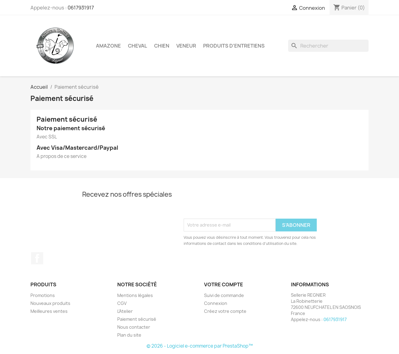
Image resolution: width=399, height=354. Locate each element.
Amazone (108, 45)
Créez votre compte (225, 311)
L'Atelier (125, 311)
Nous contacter (133, 327)
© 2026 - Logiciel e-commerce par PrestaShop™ (200, 346)
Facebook (37, 258)
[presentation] (230, 204)
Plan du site (129, 335)
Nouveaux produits (50, 303)
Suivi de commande (224, 295)
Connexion (215, 303)
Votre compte (223, 284)
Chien (161, 45)
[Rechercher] (328, 46)
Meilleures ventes (49, 311)
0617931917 (81, 7)
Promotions (42, 295)
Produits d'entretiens (234, 45)
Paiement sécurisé (136, 319)
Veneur (186, 45)
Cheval (137, 45)
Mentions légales (135, 295)
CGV (122, 303)
